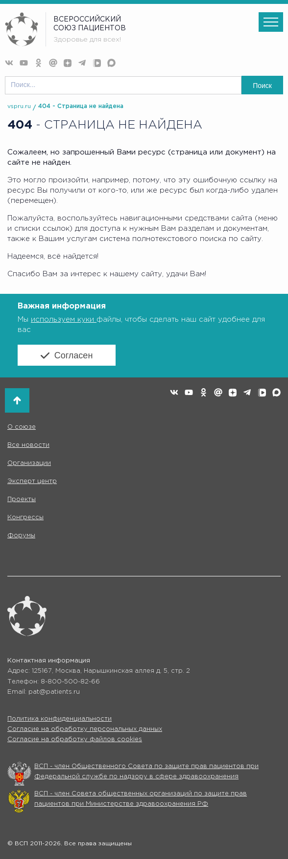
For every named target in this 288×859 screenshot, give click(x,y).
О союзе (21, 427)
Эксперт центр (32, 481)
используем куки (63, 319)
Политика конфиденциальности (59, 719)
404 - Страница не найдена (80, 106)
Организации (29, 463)
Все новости (28, 445)
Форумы (21, 535)
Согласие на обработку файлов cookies (74, 739)
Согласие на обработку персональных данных (84, 729)
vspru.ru (19, 106)
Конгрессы (25, 517)
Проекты (21, 499)
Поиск (262, 85)
